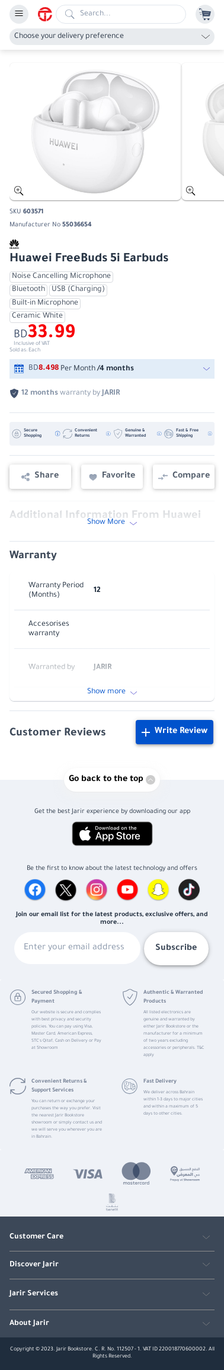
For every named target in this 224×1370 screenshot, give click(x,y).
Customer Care (36, 1237)
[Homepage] (47, 14)
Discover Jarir (34, 1265)
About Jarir (29, 1324)
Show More (111, 522)
